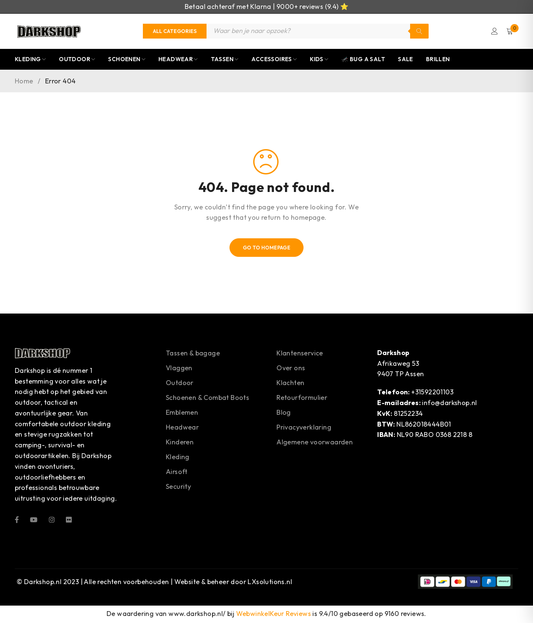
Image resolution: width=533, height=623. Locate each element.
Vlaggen (179, 368)
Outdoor (180, 383)
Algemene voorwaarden (314, 442)
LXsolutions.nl (270, 582)
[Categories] (175, 31)
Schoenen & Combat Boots (207, 398)
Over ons (290, 368)
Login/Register (493, 31)
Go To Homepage (267, 248)
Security (178, 487)
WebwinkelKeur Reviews (273, 614)
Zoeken (419, 31)
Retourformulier (301, 398)
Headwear (182, 428)
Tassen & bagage (193, 353)
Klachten (290, 383)
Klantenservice (299, 353)
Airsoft (177, 472)
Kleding (178, 457)
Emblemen (182, 413)
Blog (283, 413)
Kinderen (180, 442)
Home (24, 82)
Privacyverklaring (303, 428)
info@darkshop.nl (449, 403)
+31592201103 (432, 392)
